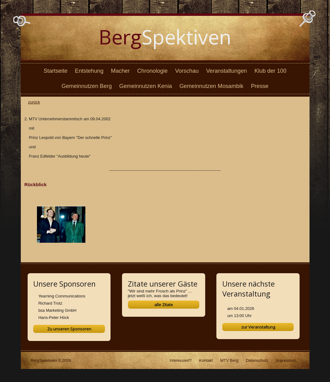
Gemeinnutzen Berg (86, 86)
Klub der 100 (270, 71)
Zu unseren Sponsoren (69, 329)
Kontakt (206, 360)
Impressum (286, 360)
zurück (34, 102)
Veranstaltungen (226, 71)
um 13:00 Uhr (239, 315)
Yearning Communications (61, 296)
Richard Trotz (50, 303)
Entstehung (89, 71)
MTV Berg (229, 360)
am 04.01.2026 (240, 308)
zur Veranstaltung (258, 327)
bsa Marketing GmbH (57, 310)
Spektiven (165, 36)
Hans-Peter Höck (53, 317)
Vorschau (187, 71)
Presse (260, 86)
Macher (120, 71)
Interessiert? (181, 360)
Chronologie (152, 71)
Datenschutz (257, 360)
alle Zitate (163, 304)
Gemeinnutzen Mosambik (211, 86)
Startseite (55, 71)
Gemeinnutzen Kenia (145, 86)
